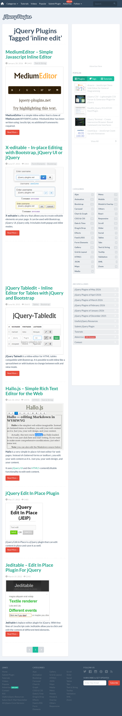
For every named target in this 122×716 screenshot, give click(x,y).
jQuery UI (17, 468)
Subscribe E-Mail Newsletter (14, 700)
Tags (92, 78)
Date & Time (84, 223)
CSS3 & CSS (84, 218)
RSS (3, 693)
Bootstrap (51, 164)
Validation (107, 257)
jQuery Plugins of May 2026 (96, 289)
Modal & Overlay (107, 204)
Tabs (107, 242)
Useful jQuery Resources (96, 321)
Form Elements (38, 164)
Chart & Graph (84, 214)
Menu (107, 194)
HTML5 (35, 400)
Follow (78, 4)
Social (107, 233)
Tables (35, 304)
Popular (42, 4)
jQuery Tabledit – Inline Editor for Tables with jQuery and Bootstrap (34, 292)
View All (104, 141)
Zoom (107, 266)
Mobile (107, 199)
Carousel (84, 209)
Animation (84, 199)
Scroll (107, 223)
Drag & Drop (84, 228)
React (107, 214)
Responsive (107, 218)
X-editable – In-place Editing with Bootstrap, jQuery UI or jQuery (34, 152)
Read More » (12, 132)
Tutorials (25, 4)
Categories (12, 4)
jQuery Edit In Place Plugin (32, 493)
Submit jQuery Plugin (96, 326)
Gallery (84, 247)
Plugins (80, 78)
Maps (84, 266)
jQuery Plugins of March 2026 (96, 300)
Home (4, 672)
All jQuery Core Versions (13, 703)
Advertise (67, 2)
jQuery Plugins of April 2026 (96, 294)
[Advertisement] (35, 263)
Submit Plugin (55, 4)
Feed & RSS (84, 237)
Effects (84, 233)
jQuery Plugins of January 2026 (96, 310)
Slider (107, 228)
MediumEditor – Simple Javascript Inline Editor (29, 54)
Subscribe (114, 683)
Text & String (40, 63)
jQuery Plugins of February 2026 (96, 305)
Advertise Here (96, 66)
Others (107, 209)
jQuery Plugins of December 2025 (96, 316)
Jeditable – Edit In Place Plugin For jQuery (29, 567)
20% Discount (90, 337)
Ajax (84, 194)
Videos (34, 4)
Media (84, 271)
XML (107, 262)
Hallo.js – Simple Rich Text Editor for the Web (32, 391)
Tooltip (107, 252)
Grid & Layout (84, 252)
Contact (96, 342)
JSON (84, 262)
